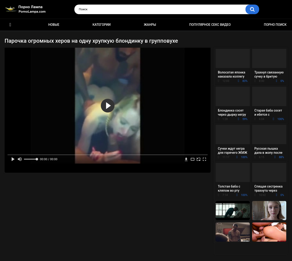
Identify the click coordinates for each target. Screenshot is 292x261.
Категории (101, 24)
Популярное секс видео (210, 24)
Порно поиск (275, 24)
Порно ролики (10, 25)
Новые (53, 24)
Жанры (150, 24)
